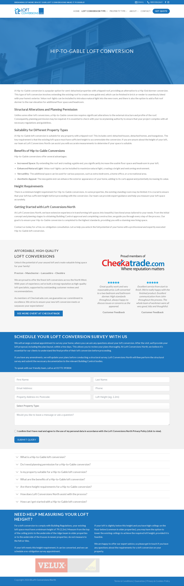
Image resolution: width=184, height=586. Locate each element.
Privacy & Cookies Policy (158, 581)
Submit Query (26, 439)
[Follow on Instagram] (168, 2)
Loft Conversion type (95, 11)
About (134, 11)
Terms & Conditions (123, 581)
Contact (146, 11)
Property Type (118, 11)
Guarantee (140, 581)
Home (76, 11)
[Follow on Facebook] (165, 2)
